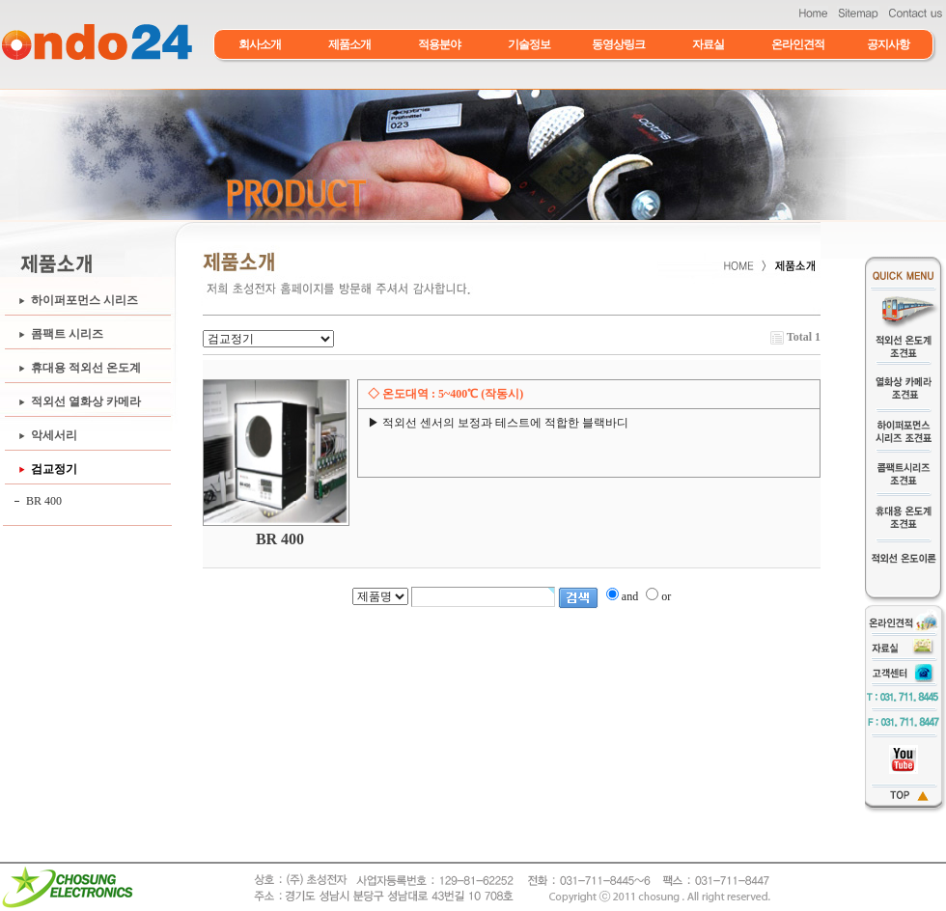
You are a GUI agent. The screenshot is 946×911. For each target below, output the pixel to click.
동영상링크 (618, 44)
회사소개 (259, 44)
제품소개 (349, 44)
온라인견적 (797, 44)
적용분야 (439, 44)
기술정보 (529, 44)
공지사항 (888, 44)
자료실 (708, 44)
